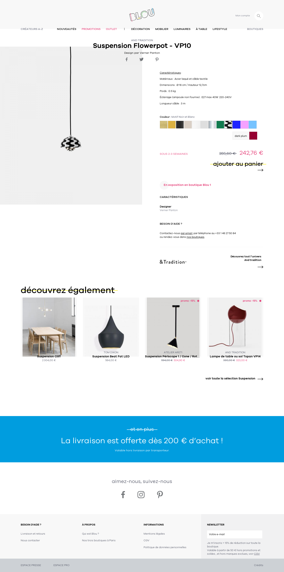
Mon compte (242, 15)
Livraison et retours (33, 534)
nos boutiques (195, 237)
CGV (257, 554)
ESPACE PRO (61, 565)
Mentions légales (154, 534)
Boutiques (255, 29)
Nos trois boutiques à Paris (99, 540)
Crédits (258, 565)
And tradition (142, 40)
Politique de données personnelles (165, 547)
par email (186, 233)
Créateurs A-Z (32, 29)
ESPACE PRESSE (31, 565)
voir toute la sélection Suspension (233, 378)
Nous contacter (30, 540)
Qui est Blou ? (90, 534)
